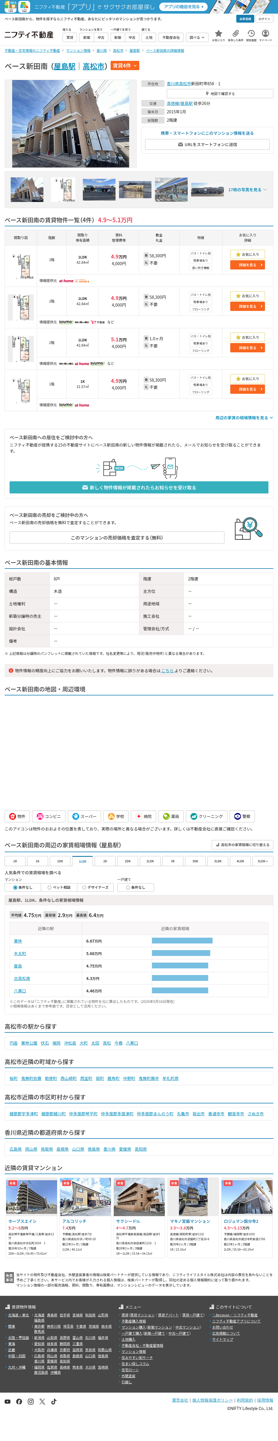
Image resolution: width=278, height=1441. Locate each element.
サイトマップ (222, 1339)
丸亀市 (183, 1113)
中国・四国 (16, 1355)
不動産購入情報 (134, 1320)
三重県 (77, 1343)
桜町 (14, 1078)
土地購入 (129, 1339)
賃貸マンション (142, 1314)
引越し (127, 1381)
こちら (167, 670)
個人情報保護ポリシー (212, 1400)
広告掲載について (226, 1333)
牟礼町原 (170, 1078)
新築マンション (160, 1327)
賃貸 (125, 1314)
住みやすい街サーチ (137, 1357)
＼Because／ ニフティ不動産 (235, 1314)
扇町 (100, 1078)
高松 (107, 1043)
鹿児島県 (41, 1372)
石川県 (90, 1337)
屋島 (18, 966)
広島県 (16, 1149)
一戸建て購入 (132, 1333)
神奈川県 (54, 1326)
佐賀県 (52, 1367)
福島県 (39, 1320)
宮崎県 (103, 1367)
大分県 (90, 1367)
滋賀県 (77, 1349)
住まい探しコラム (135, 1363)
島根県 (62, 1149)
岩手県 (65, 1314)
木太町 (20, 953)
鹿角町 (113, 1078)
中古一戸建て (179, 1333)
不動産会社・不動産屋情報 (142, 1345)
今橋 (118, 1043)
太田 (95, 1043)
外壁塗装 (129, 1375)
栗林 (18, 941)
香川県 (173, 83)
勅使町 (51, 1078)
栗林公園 (29, 1043)
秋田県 (90, 1314)
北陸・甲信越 (18, 1337)
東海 (11, 1343)
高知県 (141, 1149)
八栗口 (20, 991)
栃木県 (106, 1326)
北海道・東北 (18, 1314)
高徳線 (173, 103)
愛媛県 (125, 1149)
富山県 (77, 1337)
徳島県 (94, 1149)
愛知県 (39, 1343)
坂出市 (199, 1113)
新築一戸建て (154, 1333)
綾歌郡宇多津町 (24, 1113)
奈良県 (90, 1349)
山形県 (103, 1314)
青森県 (52, 1314)
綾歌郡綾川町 (53, 1113)
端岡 (56, 1043)
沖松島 (70, 1043)
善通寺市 (216, 1113)
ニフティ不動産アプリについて (236, 1320)
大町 (84, 1043)
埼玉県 (68, 1326)
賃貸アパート (168, 1314)
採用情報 (265, 1400)
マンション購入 (134, 1327)
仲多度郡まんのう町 (155, 1113)
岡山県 (31, 1149)
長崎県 (65, 1367)
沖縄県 (55, 1372)
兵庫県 (52, 1349)
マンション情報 (134, 1351)
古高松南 (22, 978)
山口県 (78, 1149)
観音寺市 (236, 1113)
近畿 (11, 1349)
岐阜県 (52, 1343)
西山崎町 (69, 1078)
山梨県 (52, 1337)
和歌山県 (105, 1349)
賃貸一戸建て (192, 1314)
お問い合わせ (222, 1327)
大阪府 (39, 1349)
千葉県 (81, 1326)
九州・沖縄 (16, 1367)
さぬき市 (256, 1113)
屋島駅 (65, 66)
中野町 (129, 1078)
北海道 (39, 1314)
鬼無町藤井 (149, 1078)
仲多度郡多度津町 (117, 1113)
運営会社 (180, 1400)
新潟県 (39, 1337)
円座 (14, 1043)
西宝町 (86, 1078)
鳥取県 (47, 1149)
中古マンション (187, 1327)
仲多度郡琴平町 (83, 1113)
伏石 (45, 1043)
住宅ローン (130, 1369)
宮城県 (77, 1314)
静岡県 (65, 1343)
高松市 (94, 66)
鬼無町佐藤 (31, 1078)
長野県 (65, 1337)
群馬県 (39, 1331)
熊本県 (77, 1367)
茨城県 (94, 1326)
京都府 (65, 1349)
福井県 (103, 1337)
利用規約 (245, 1400)
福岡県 (39, 1367)
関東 (11, 1326)
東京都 (39, 1326)
